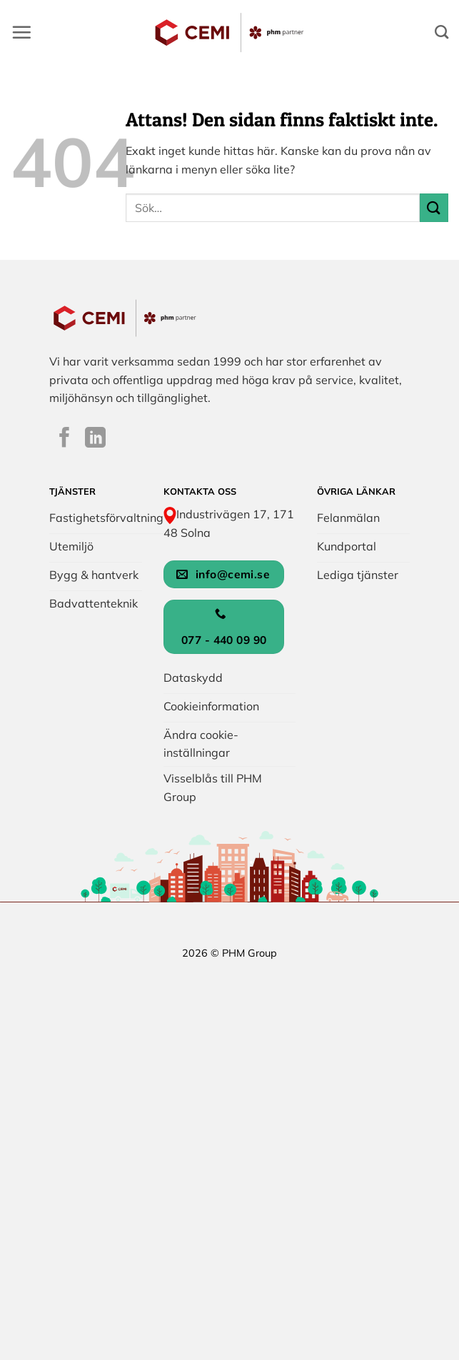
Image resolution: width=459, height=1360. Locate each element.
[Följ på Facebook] (64, 439)
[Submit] (434, 207)
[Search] (441, 32)
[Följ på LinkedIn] (95, 439)
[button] (21, 32)
